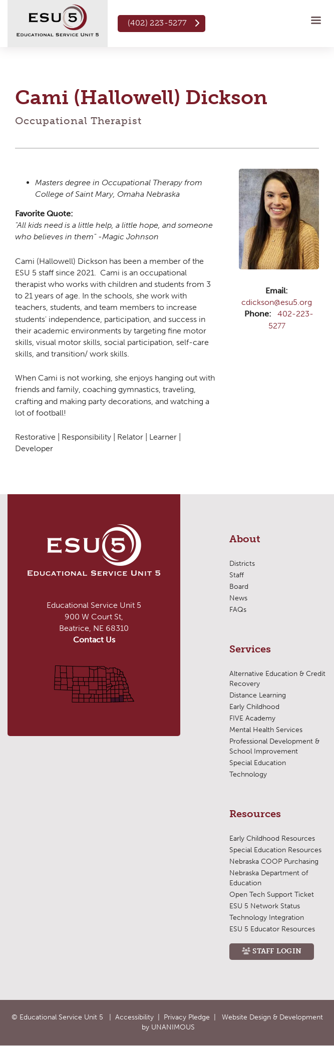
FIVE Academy (252, 718)
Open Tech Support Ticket (271, 894)
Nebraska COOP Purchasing (273, 861)
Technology (248, 774)
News (238, 598)
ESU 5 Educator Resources (272, 929)
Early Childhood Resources (272, 838)
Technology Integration (266, 917)
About (244, 539)
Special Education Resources (275, 850)
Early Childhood (254, 707)
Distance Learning (257, 695)
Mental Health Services (265, 730)
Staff (236, 575)
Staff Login (276, 951)
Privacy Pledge (187, 1017)
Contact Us (94, 639)
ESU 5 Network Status (264, 906)
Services (250, 649)
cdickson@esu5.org (276, 302)
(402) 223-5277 (157, 23)
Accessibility (134, 1017)
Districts (242, 563)
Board (238, 586)
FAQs (237, 609)
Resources (255, 814)
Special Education (257, 763)
